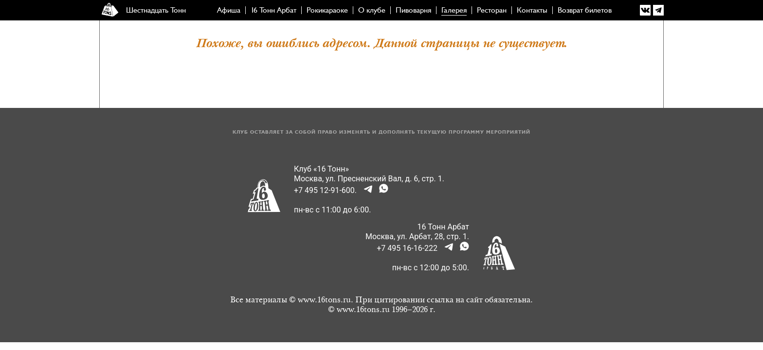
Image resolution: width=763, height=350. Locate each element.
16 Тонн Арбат (273, 10)
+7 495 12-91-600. (325, 190)
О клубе (371, 10)
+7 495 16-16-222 (407, 248)
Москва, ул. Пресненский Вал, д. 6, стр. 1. (369, 178)
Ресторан (492, 10)
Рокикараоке (327, 10)
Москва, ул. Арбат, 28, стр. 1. (417, 236)
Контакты (532, 10)
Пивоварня (413, 10)
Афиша (228, 10)
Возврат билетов (585, 10)
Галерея (454, 10)
